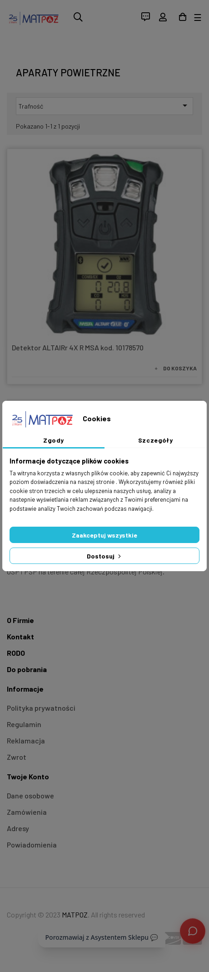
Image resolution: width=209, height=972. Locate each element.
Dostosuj (105, 556)
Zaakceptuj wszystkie (104, 535)
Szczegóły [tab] (155, 440)
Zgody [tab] (53, 440)
